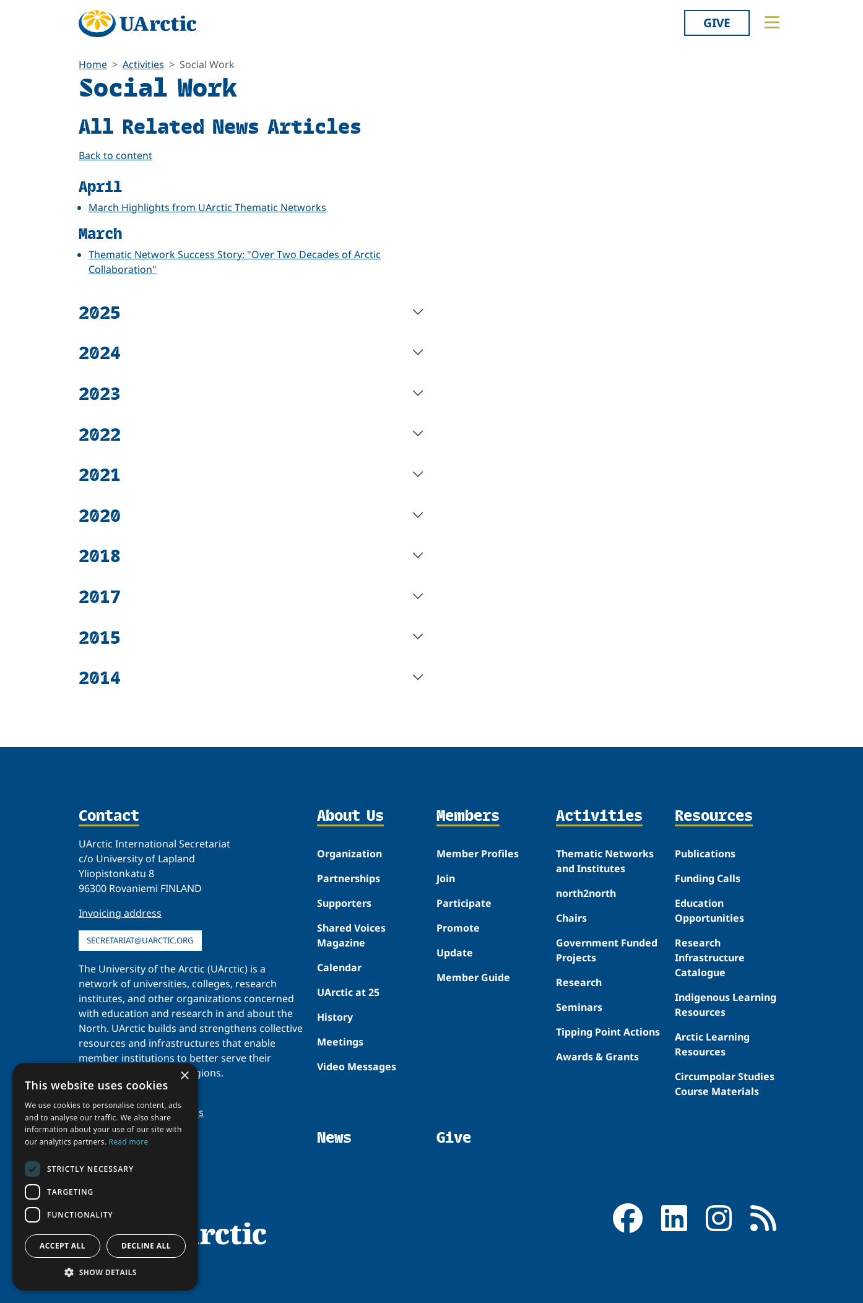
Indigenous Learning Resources (725, 1004)
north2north (586, 893)
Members (468, 816)
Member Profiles (477, 853)
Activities (143, 64)
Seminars (579, 1007)
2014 (100, 677)
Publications (705, 853)
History (335, 1017)
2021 (100, 474)
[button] (105, 1272)
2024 (100, 352)
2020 (100, 515)
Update (454, 952)
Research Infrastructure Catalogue (710, 957)
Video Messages (356, 1066)
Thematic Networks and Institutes (605, 861)
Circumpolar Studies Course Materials (724, 1084)
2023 (100, 393)
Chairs (571, 918)
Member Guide (473, 977)
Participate (464, 903)
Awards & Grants (597, 1056)
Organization (349, 853)
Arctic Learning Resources (712, 1044)
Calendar (339, 967)
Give (717, 22)
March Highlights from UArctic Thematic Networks (207, 207)
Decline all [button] (146, 1245)
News (334, 1137)
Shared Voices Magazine (351, 935)
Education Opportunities (709, 910)
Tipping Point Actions (608, 1032)
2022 (100, 434)
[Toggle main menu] (772, 22)
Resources (714, 816)
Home (93, 64)
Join (445, 878)
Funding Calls (707, 878)
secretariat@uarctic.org (140, 940)
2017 (100, 596)
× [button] (184, 1076)
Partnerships (348, 878)
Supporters (344, 903)
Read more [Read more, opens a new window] (129, 1141)
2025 (100, 312)
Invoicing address (120, 913)
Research (579, 982)
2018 (100, 555)
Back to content (115, 155)
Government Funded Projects (606, 950)
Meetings (340, 1042)
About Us (350, 816)
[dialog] (105, 1177)
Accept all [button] (62, 1245)
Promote (458, 928)
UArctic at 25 (348, 992)
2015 (100, 637)
